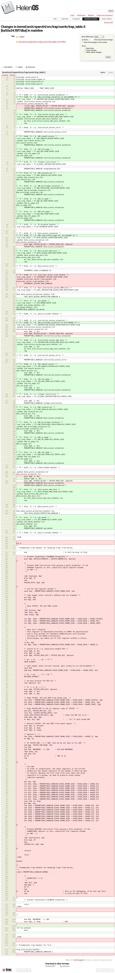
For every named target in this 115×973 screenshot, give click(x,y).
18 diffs (62, 42)
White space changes (94, 52)
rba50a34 (5, 75)
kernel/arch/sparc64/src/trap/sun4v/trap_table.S (51, 27)
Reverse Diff (108, 23)
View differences (88, 37)
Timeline (64, 19)
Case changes (91, 50)
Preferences (81, 15)
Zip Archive (65, 966)
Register (91, 15)
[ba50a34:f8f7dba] (14, 30)
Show (85, 40)
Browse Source (91, 19)
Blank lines (90, 48)
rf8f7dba (12, 75)
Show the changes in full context (94, 42)
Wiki (55, 19)
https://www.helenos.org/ (105, 971)
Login (72, 15)
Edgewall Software (25, 971)
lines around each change (100, 40)
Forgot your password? (104, 15)
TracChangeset (78, 960)
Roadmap (76, 19)
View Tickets (107, 19)
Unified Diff (50, 966)
